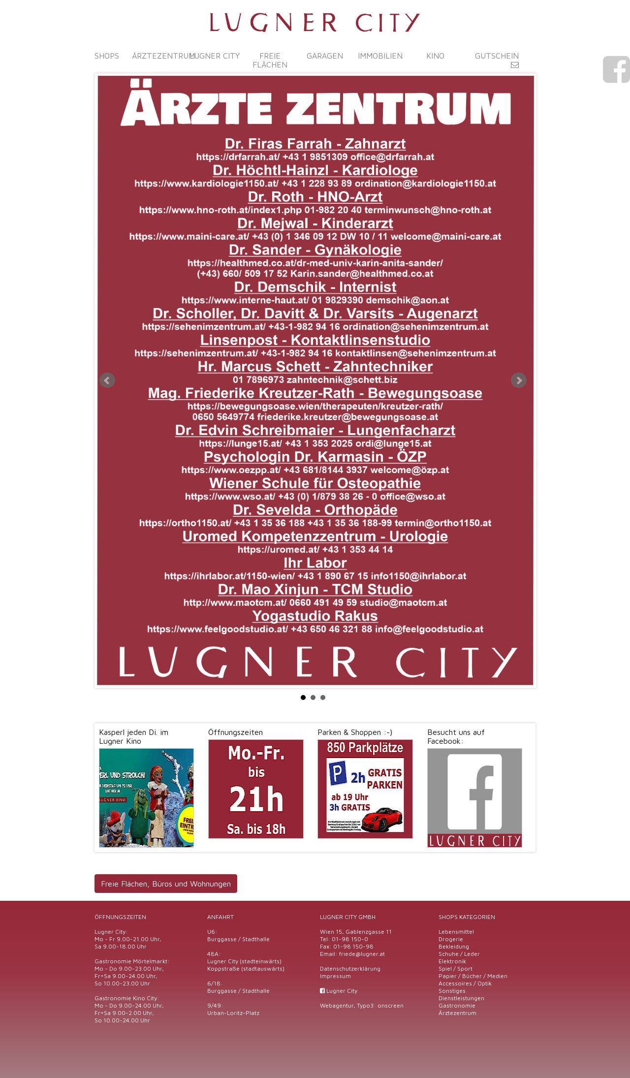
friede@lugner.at (362, 953)
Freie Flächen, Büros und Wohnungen (166, 883)
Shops (106, 55)
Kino (435, 55)
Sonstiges (452, 990)
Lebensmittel (456, 931)
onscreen (391, 1005)
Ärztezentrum (163, 55)
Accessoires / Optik (465, 983)
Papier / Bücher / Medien (473, 976)
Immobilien (380, 55)
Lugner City (214, 55)
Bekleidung (454, 946)
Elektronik (452, 961)
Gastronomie (457, 1005)
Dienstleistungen (461, 998)
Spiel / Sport (455, 968)
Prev (107, 380)
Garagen (325, 55)
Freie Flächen (269, 60)
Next (519, 380)
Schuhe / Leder (459, 953)
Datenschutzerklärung (350, 968)
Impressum (335, 976)
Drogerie (451, 939)
